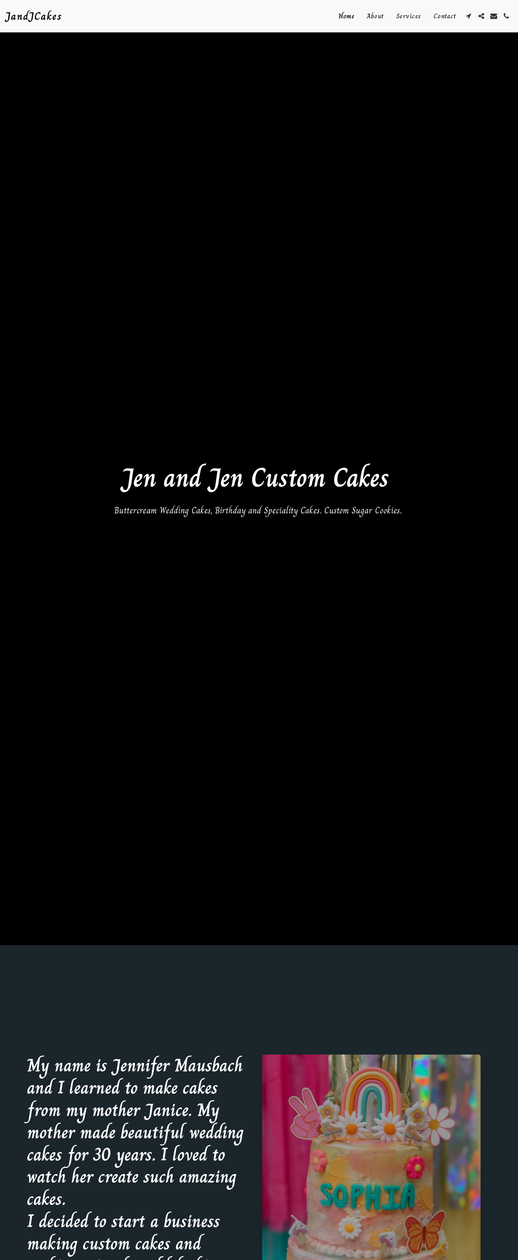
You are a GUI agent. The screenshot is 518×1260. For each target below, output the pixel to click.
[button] (468, 16)
